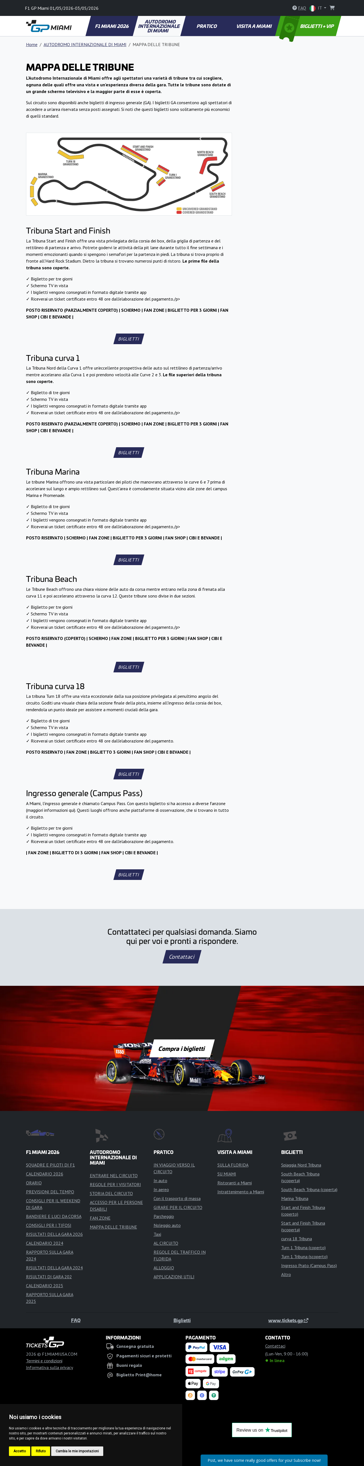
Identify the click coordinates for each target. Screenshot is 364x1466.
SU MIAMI (226, 1174)
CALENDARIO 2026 (44, 1174)
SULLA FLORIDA (232, 1165)
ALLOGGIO (164, 1267)
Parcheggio (164, 1216)
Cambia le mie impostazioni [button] (77, 1451)
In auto (160, 1180)
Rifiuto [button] (41, 1451)
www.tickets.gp (288, 1320)
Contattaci (182, 956)
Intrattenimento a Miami (240, 1191)
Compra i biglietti (182, 1048)
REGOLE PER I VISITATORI (115, 1184)
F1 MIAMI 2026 (112, 26)
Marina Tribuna (294, 1198)
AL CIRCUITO (166, 1243)
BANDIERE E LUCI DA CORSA (53, 1216)
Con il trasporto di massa (177, 1198)
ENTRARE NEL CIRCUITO (114, 1175)
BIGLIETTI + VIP (307, 26)
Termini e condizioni (44, 1360)
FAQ (76, 1320)
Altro (286, 1274)
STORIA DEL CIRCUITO (111, 1193)
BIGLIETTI (129, 339)
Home (31, 44)
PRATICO (207, 26)
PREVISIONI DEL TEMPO (50, 1191)
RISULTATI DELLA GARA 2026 (54, 1234)
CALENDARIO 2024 (44, 1243)
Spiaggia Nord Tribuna (301, 1165)
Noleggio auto (167, 1225)
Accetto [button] (19, 1451)
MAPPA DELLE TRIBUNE (113, 1227)
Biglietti (182, 1320)
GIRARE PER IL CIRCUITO (178, 1207)
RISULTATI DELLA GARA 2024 (54, 1267)
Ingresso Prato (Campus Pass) (309, 1265)
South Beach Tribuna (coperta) (309, 1189)
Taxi (157, 1234)
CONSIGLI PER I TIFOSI (48, 1225)
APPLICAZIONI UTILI (174, 1276)
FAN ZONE (100, 1218)
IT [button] (316, 8)
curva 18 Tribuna (296, 1238)
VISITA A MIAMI (254, 26)
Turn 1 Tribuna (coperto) (303, 1247)
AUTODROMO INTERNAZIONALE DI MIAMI (159, 26)
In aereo (161, 1189)
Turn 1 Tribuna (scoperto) (304, 1256)
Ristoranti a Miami (234, 1183)
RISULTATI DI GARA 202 (49, 1276)
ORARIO (34, 1183)
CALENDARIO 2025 (44, 1285)
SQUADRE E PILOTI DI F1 (50, 1165)
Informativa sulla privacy (49, 1367)
